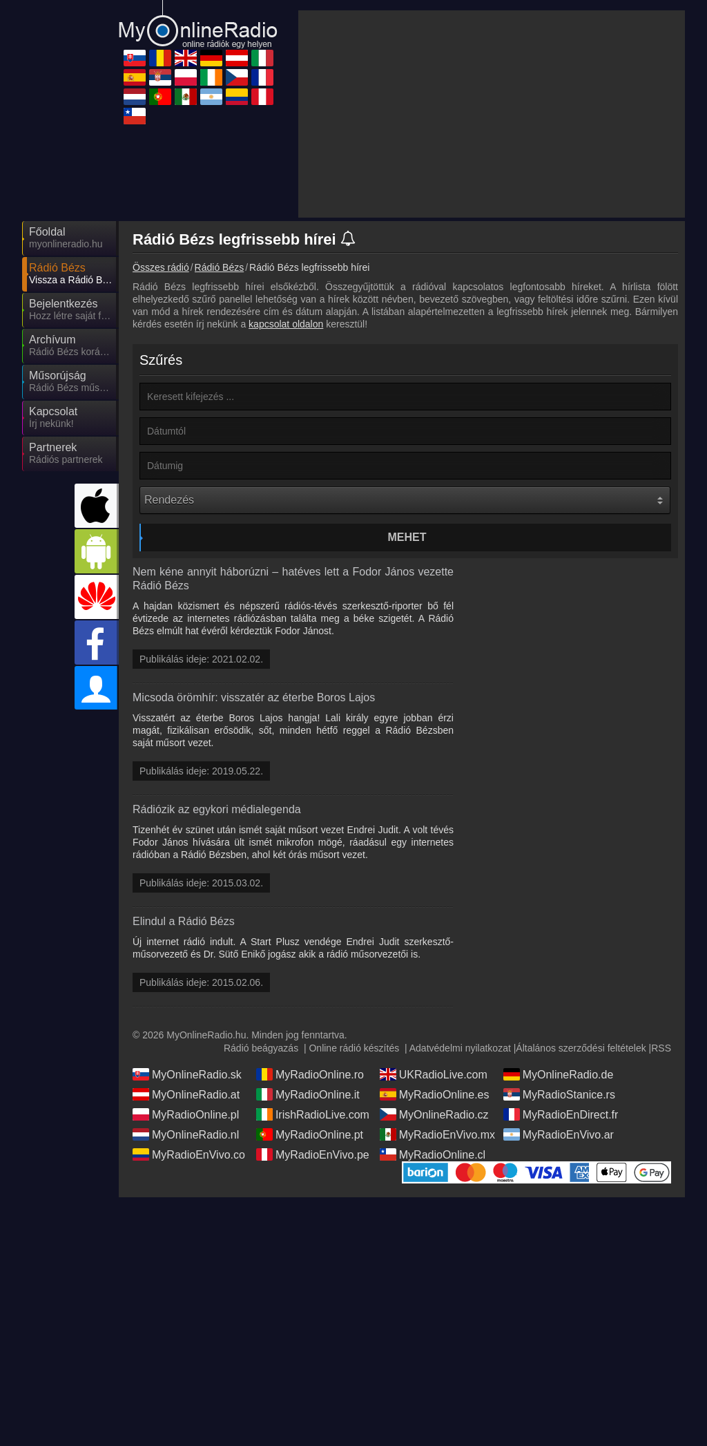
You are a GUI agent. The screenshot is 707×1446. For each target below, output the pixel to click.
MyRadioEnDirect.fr (561, 1114)
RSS (661, 1048)
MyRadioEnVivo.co (189, 1154)
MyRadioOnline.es (435, 1094)
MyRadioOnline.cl (432, 1154)
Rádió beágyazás (261, 1048)
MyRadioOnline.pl (186, 1114)
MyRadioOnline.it (308, 1094)
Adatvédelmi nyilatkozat (460, 1048)
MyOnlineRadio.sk (187, 1074)
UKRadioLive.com (433, 1074)
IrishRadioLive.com (312, 1114)
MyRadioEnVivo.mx (437, 1134)
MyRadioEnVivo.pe (312, 1154)
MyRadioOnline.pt (309, 1134)
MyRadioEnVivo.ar (558, 1134)
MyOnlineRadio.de (558, 1074)
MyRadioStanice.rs (559, 1094)
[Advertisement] (491, 114)
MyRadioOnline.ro (310, 1074)
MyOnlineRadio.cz (434, 1114)
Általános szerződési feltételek (581, 1048)
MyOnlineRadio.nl (186, 1134)
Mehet (407, 537)
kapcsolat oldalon (286, 324)
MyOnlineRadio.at (186, 1094)
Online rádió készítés (354, 1048)
